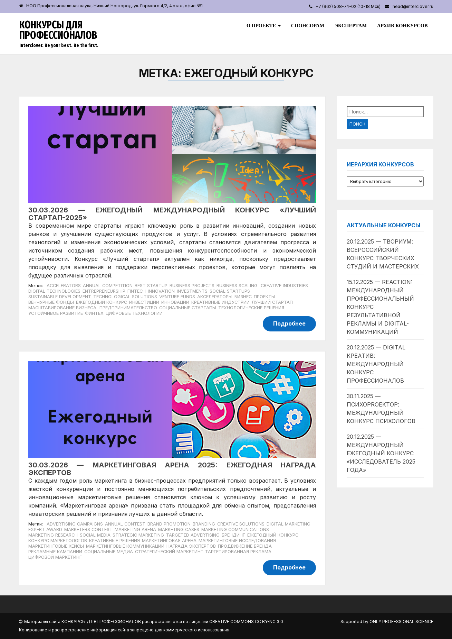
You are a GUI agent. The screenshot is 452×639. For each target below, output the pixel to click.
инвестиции (144, 302)
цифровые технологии (134, 313)
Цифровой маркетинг (55, 557)
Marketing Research (53, 535)
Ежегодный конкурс (101, 302)
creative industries (284, 285)
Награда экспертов (191, 546)
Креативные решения (114, 540)
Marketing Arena (135, 529)
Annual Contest (125, 524)
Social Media (95, 535)
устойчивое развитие (55, 313)
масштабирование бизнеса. (62, 307)
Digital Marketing (288, 524)
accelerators (64, 285)
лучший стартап (272, 302)
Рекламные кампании (55, 551)
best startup (151, 285)
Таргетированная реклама (238, 551)
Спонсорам (307, 25)
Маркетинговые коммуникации (125, 546)
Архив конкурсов (402, 25)
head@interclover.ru (413, 6)
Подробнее (289, 323)
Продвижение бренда (245, 546)
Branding (204, 524)
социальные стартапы (187, 307)
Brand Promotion (169, 524)
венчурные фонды (51, 302)
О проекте (264, 25)
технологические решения (251, 307)
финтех (94, 313)
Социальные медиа (108, 551)
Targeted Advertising (193, 535)
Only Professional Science (401, 621)
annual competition (108, 285)
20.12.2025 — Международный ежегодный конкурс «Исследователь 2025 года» (381, 453)
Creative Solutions (241, 524)
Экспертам (351, 25)
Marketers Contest (88, 529)
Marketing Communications (235, 529)
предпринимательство (128, 307)
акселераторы (214, 296)
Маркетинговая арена (169, 540)
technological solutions (125, 296)
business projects (192, 285)
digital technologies (54, 291)
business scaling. (238, 285)
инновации (175, 302)
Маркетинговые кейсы (56, 546)
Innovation (161, 291)
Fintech (136, 291)
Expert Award (45, 529)
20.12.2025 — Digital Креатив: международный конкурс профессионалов (376, 364)
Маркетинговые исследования (237, 540)
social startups (230, 291)
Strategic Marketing (138, 535)
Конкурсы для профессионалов (58, 30)
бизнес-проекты (254, 296)
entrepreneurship (104, 291)
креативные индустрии (220, 302)
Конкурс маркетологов (57, 540)
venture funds (177, 296)
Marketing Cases (178, 529)
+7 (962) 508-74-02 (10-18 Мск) (348, 6)
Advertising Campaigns (75, 524)
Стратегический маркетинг (169, 551)
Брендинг (233, 535)
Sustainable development (59, 296)
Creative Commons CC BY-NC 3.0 (246, 621)
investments (192, 291)
